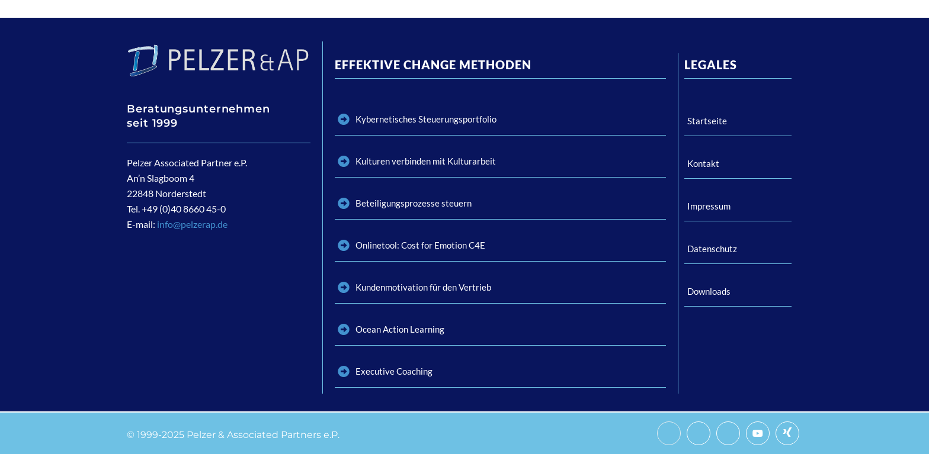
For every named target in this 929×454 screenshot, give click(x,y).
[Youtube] (758, 433)
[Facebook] (669, 433)
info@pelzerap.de (192, 224)
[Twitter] (698, 433)
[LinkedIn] (728, 433)
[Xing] (787, 433)
